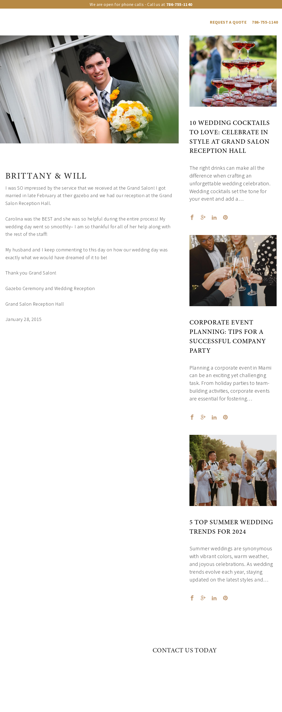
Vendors (180, 22)
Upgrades (87, 22)
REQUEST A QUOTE (228, 22)
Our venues (60, 22)
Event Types (115, 22)
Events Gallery (149, 22)
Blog (199, 22)
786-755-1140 (265, 22)
